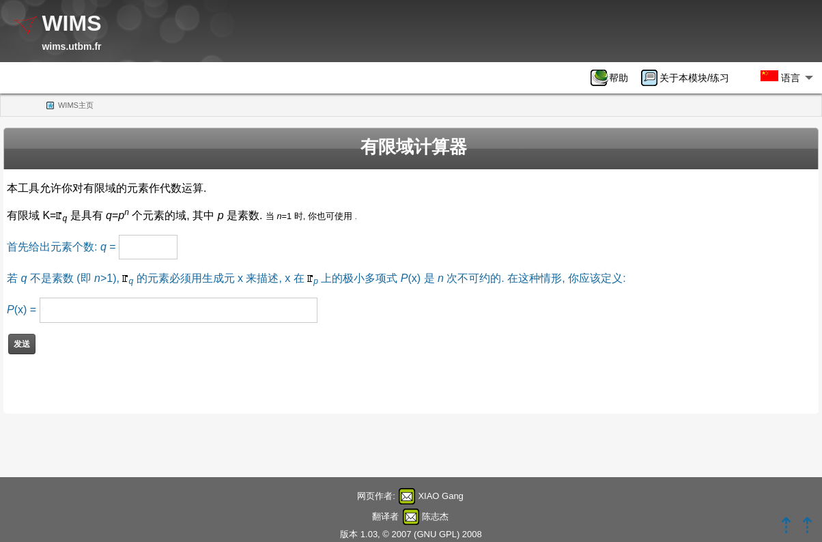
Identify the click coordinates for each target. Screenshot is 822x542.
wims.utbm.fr (71, 46)
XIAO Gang (440, 496)
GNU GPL (436, 534)
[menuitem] (614, 78)
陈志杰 (435, 516)
